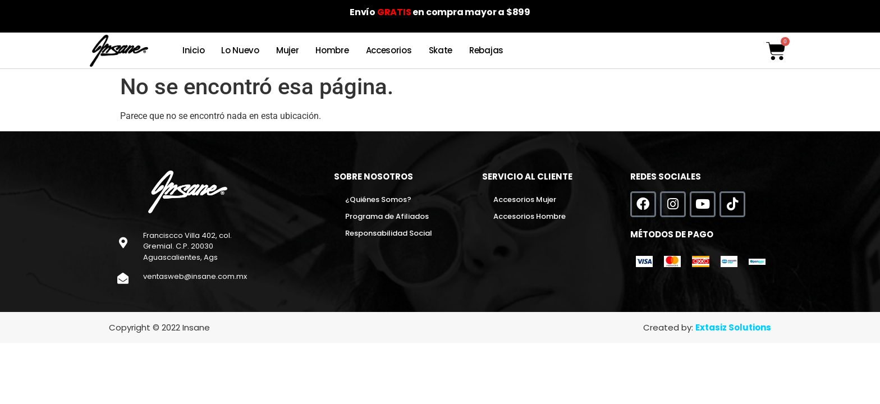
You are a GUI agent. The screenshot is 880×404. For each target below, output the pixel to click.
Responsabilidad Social (388, 233)
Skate (441, 50)
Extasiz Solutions (733, 327)
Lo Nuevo (240, 50)
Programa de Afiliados (387, 216)
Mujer (287, 50)
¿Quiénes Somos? (378, 199)
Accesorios (389, 50)
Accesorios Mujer (524, 199)
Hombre (332, 50)
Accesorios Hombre (529, 216)
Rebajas (486, 50)
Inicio (193, 50)
